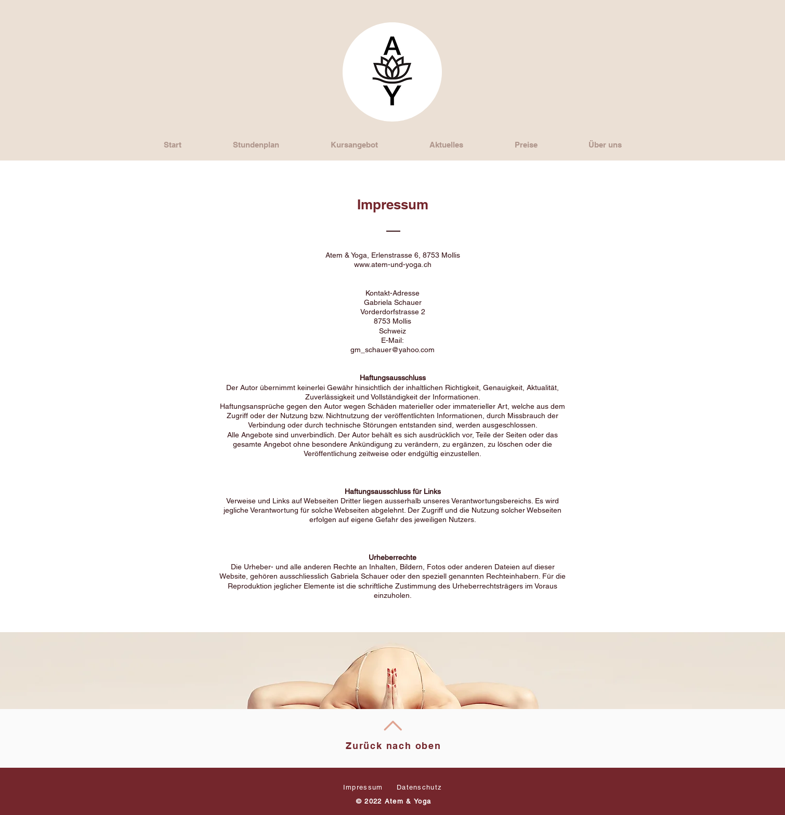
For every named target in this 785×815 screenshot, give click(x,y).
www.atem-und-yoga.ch (392, 264)
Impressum (363, 787)
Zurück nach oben (393, 745)
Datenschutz (419, 787)
